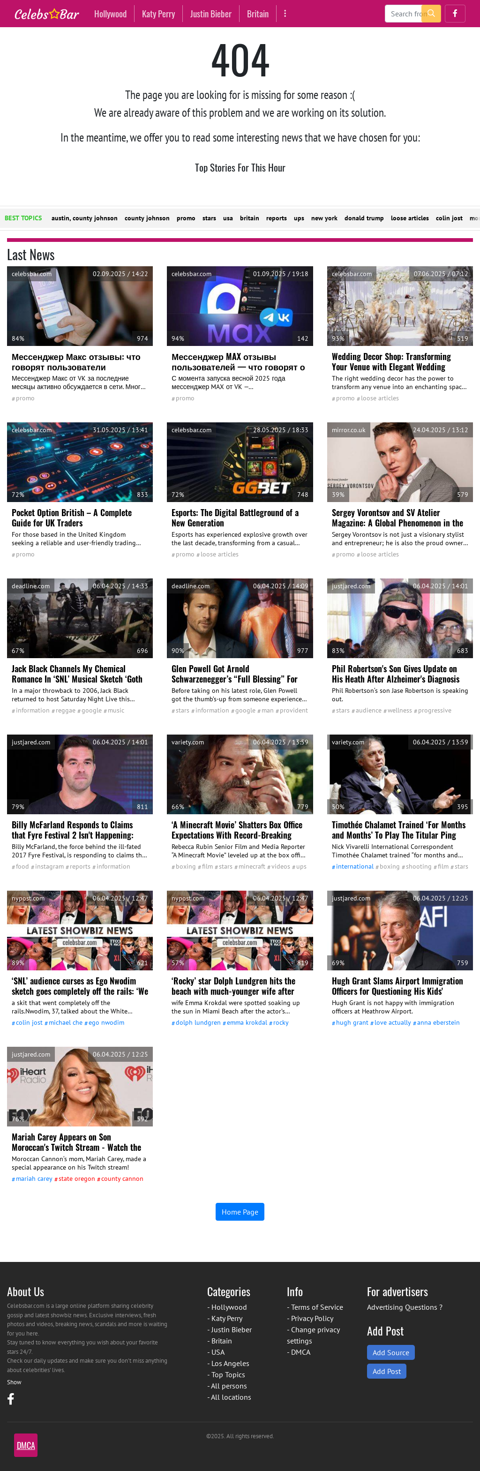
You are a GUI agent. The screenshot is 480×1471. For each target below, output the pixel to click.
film (207, 866)
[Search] (413, 14)
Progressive (434, 710)
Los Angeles (230, 1363)
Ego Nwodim (106, 1022)
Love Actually (393, 1022)
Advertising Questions (402, 1307)
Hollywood (110, 13)
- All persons (227, 1385)
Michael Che (65, 1022)
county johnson (147, 218)
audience (369, 710)
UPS (301, 866)
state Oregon (77, 1178)
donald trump (364, 218)
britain (249, 218)
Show (14, 1382)
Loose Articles (380, 398)
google (92, 710)
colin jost (449, 218)
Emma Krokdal (247, 1022)
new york (324, 218)
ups (299, 218)
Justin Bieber (211, 13)
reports (276, 218)
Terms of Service (317, 1307)
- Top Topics (226, 1374)
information (33, 710)
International (355, 866)
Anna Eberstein (438, 1022)
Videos (280, 866)
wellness (400, 710)
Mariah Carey (34, 1178)
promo (186, 218)
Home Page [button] (240, 1211)
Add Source (391, 1352)
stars (209, 218)
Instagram (49, 866)
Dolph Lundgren (198, 1022)
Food (22, 866)
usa (228, 218)
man (268, 710)
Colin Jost (29, 1022)
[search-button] (431, 14)
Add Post (387, 1371)
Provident (294, 710)
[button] (455, 14)
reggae (65, 710)
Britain (258, 13)
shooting (419, 866)
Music (116, 710)
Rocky (281, 1022)
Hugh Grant (352, 1022)
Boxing (186, 866)
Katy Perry (158, 13)
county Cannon (122, 1178)
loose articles (410, 218)
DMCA (300, 1352)
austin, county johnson (85, 218)
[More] (285, 13)
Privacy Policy (312, 1318)
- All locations (229, 1397)
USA (218, 1352)
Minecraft (252, 866)
